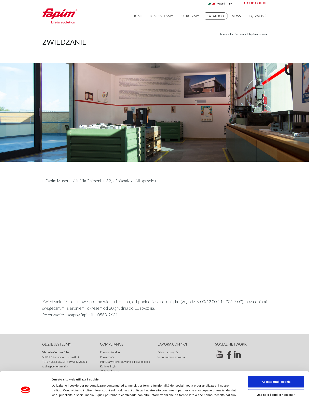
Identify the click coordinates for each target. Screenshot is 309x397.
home (223, 34)
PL (264, 3)
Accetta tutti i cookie (276, 358)
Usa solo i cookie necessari (276, 371)
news (236, 16)
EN (248, 3)
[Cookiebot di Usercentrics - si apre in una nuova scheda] (25, 389)
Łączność (257, 16)
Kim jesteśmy (161, 16)
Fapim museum (258, 34)
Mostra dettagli (209, 389)
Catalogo (215, 16)
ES (256, 3)
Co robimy (190, 16)
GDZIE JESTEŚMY (56, 344)
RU (260, 3)
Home (137, 16)
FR (252, 3)
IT (244, 3)
